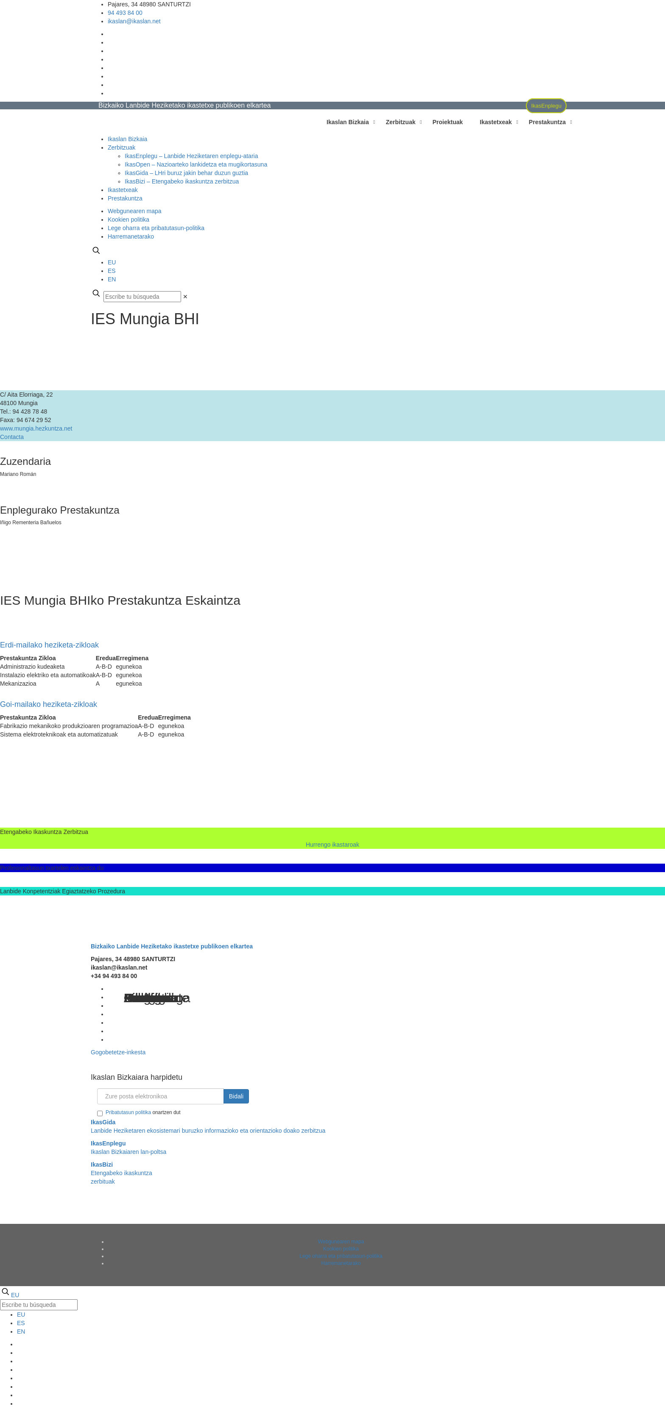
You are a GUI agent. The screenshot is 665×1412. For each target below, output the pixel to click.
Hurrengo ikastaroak (332, 844)
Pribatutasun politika (128, 1112)
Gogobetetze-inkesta (118, 1052)
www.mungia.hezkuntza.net (36, 428)
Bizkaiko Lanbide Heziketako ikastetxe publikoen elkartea (172, 946)
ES (112, 270)
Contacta (12, 437)
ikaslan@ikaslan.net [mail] (134, 21)
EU (112, 262)
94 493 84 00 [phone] (125, 12)
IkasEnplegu (546, 106)
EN (112, 279)
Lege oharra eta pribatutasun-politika (156, 228)
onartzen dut (139, 1112)
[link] (185, 296)
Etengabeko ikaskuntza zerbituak (121, 1173)
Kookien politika (128, 219)
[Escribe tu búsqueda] (142, 296)
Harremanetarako (131, 236)
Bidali (236, 1096)
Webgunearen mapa (135, 211)
